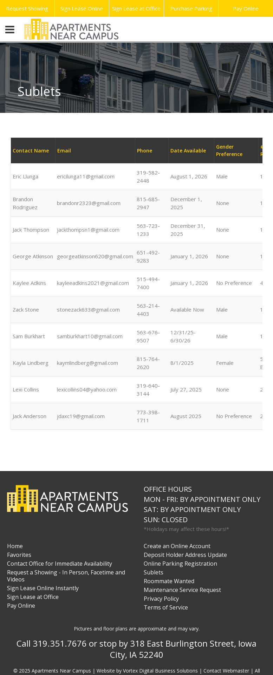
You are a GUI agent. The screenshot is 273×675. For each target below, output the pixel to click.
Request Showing (27, 8)
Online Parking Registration (180, 563)
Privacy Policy (161, 598)
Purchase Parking (191, 8)
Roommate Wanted (169, 581)
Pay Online (246, 8)
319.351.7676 (60, 643)
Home (15, 546)
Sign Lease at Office (136, 8)
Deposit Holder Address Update (185, 555)
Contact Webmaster (226, 670)
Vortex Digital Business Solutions (160, 670)
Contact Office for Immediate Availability (59, 563)
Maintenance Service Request (182, 590)
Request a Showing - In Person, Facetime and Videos (66, 575)
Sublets (153, 572)
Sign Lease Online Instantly (43, 588)
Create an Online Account (177, 546)
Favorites (19, 555)
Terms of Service (166, 607)
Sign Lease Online (81, 8)
